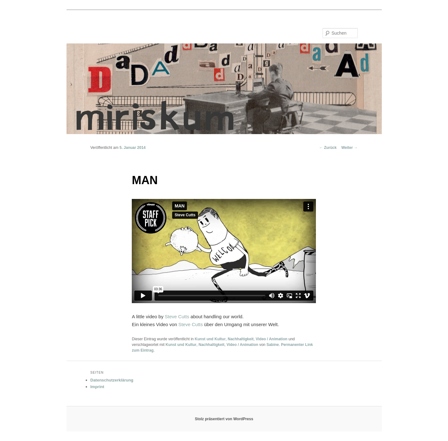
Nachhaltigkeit (240, 339)
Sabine (272, 344)
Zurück (327, 147)
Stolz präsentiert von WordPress (224, 419)
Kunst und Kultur (210, 339)
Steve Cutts (177, 316)
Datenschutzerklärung (112, 380)
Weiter (349, 147)
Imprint (97, 386)
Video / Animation (272, 339)
